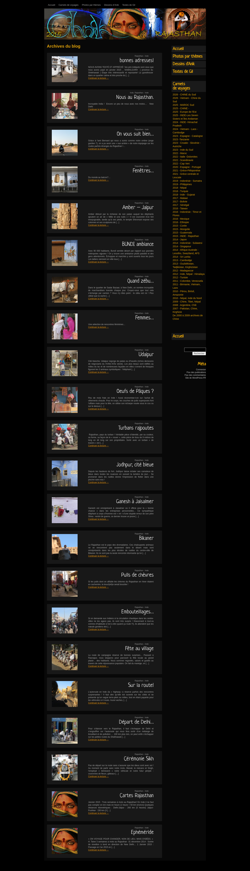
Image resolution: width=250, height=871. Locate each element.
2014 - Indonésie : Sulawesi (187, 243)
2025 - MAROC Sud (183, 105)
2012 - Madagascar (183, 270)
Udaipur (146, 355)
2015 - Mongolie (181, 229)
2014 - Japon (180, 239)
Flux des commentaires (195, 375)
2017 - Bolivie (180, 201)
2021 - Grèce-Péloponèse (186, 170)
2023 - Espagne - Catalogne (188, 136)
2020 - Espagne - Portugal (187, 167)
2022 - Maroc (180, 153)
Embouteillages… (137, 612)
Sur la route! (141, 685)
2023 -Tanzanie (181, 139)
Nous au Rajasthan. (135, 97)
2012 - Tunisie (180, 277)
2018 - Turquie (180, 191)
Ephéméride (142, 832)
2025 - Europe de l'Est (184, 111)
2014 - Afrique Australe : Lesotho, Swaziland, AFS (186, 251)
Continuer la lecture (98, 78)
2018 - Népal (180, 187)
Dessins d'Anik (184, 64)
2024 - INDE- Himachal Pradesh (185, 124)
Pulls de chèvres (137, 575)
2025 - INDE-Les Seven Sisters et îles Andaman (185, 117)
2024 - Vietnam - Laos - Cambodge (185, 131)
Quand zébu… (140, 281)
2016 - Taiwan (180, 208)
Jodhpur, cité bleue (135, 465)
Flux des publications (196, 372)
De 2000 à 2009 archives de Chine (188, 317)
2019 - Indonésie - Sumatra (187, 180)
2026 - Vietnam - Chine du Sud (187, 100)
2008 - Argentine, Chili (184, 305)
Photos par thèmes (91, 5)
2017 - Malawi (180, 198)
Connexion (201, 369)
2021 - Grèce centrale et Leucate (186, 176)
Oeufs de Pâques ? (135, 391)
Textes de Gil (128, 5)
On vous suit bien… (135, 134)
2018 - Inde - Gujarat (184, 194)
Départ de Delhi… (136, 722)
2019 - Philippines (182, 184)
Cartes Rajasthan (137, 796)
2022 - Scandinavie (183, 160)
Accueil (51, 5)
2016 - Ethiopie (181, 222)
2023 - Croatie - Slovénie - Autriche (187, 144)
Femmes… (144, 318)
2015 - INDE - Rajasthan (186, 236)
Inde (132, 93)
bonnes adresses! (137, 61)
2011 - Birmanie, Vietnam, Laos (187, 286)
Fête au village (139, 649)
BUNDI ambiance (138, 244)
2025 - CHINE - (181, 108)
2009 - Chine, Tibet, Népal (187, 301)
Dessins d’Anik (111, 5)
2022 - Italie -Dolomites (185, 156)
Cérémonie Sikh (139, 759)
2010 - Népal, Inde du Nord (187, 298)
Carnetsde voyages (181, 86)
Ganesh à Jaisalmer (135, 502)
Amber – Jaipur (138, 208)
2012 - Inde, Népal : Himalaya (189, 274)
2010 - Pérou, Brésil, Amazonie (184, 293)
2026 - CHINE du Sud (184, 94)
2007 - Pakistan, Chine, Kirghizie (185, 310)
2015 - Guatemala (182, 232)
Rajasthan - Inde (142, 56)
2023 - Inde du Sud (183, 149)
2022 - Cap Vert (181, 163)
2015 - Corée (180, 225)
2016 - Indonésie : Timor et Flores (187, 214)
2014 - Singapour (182, 246)
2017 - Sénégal (181, 205)
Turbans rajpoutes (136, 428)
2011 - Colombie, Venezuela (188, 281)
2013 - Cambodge (182, 260)
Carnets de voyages (68, 5)
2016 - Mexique (181, 218)
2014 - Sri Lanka (181, 256)
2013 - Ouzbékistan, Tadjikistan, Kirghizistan (185, 265)
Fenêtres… (143, 171)
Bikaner (146, 538)
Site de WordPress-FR (195, 378)
